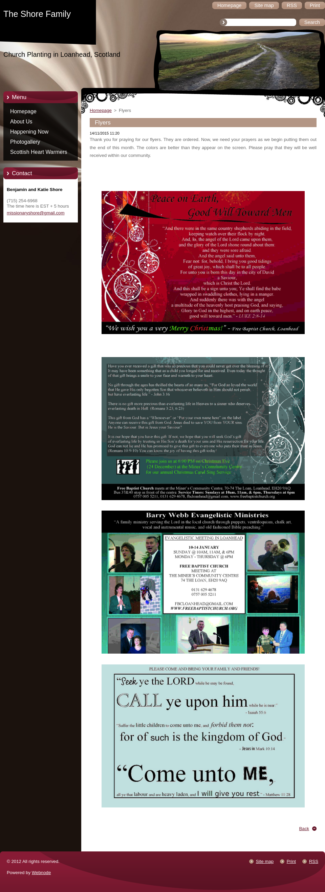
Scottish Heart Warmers (38, 152)
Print (291, 861)
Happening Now (29, 132)
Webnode (41, 872)
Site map (265, 861)
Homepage (23, 111)
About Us (21, 121)
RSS (313, 861)
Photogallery (25, 142)
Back (304, 828)
